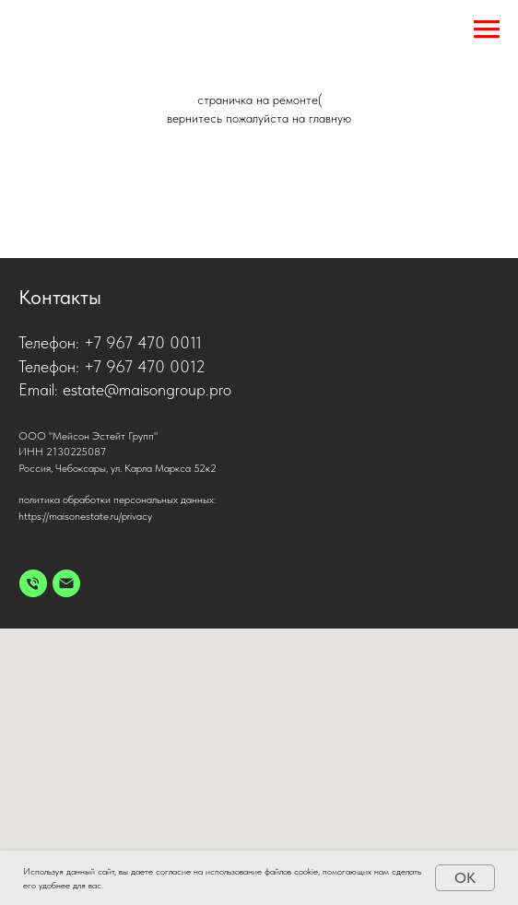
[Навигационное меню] (487, 29)
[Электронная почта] (66, 583)
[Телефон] (33, 583)
